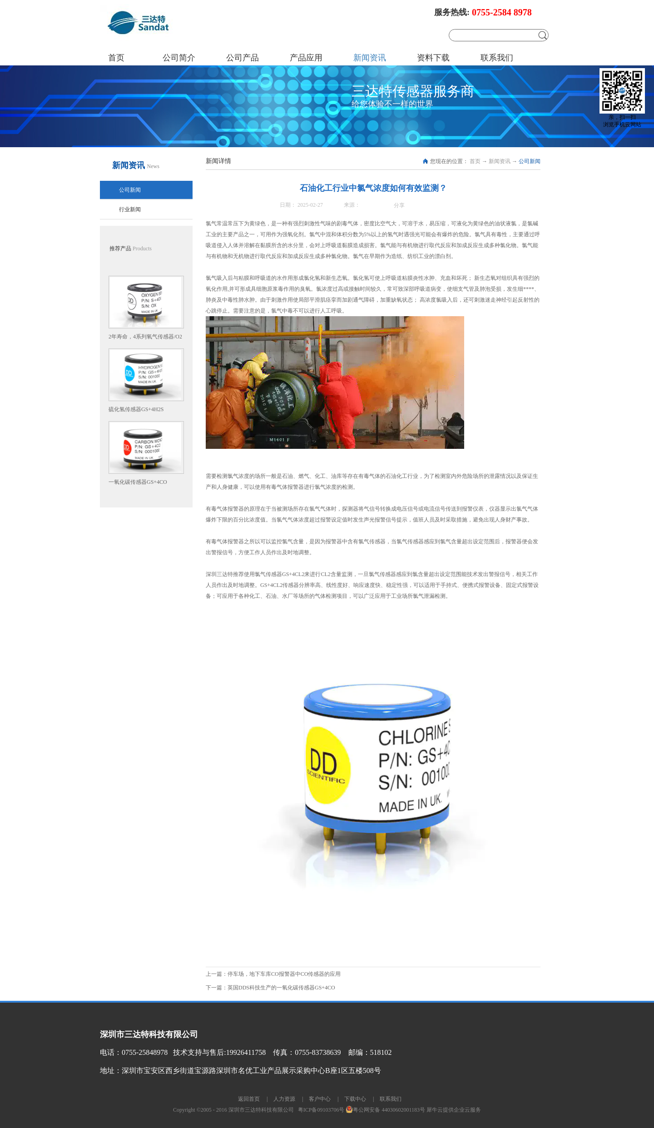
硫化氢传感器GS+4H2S (136, 409)
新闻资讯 (499, 161)
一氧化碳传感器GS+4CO (138, 482)
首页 (116, 57)
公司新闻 (529, 161)
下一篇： (270, 987)
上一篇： (273, 974)
